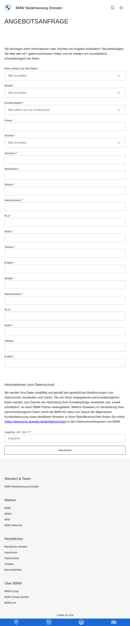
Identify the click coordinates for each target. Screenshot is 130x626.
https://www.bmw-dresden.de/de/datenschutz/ (35, 421)
